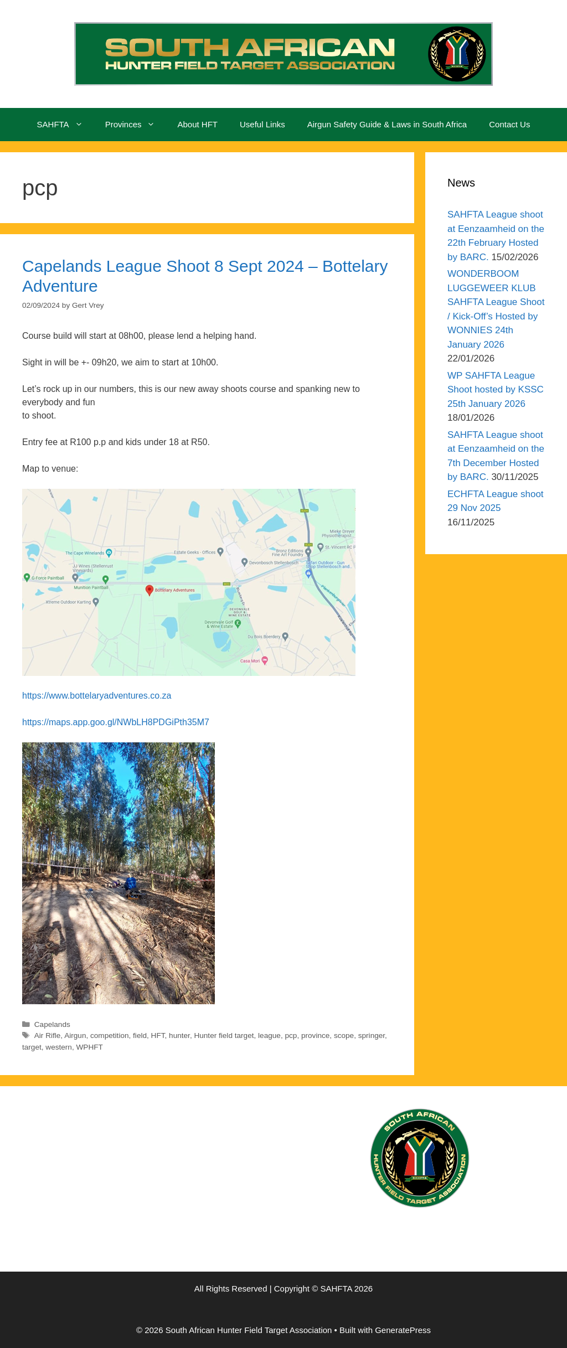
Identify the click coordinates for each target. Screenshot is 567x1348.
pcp (291, 1035)
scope (344, 1035)
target (32, 1047)
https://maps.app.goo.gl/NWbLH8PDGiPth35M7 (115, 722)
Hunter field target (224, 1035)
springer (371, 1035)
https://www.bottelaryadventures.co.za (96, 695)
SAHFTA (65, 124)
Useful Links (262, 124)
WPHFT (89, 1047)
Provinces (136, 124)
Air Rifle (47, 1035)
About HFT (197, 124)
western (58, 1047)
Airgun (75, 1035)
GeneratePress (403, 1330)
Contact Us (509, 124)
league (269, 1035)
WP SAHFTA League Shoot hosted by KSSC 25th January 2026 (495, 389)
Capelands (52, 1024)
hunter (179, 1035)
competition (109, 1035)
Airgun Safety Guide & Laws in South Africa (387, 124)
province (315, 1035)
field (140, 1035)
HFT (158, 1035)
